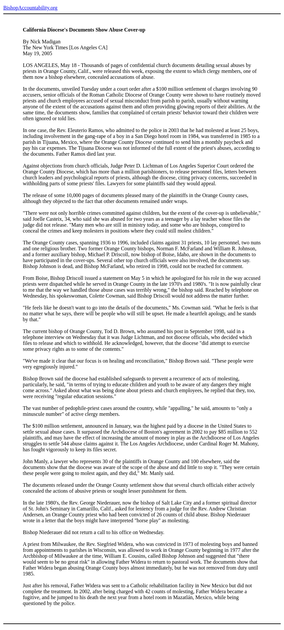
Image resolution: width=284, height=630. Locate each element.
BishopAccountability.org (30, 8)
